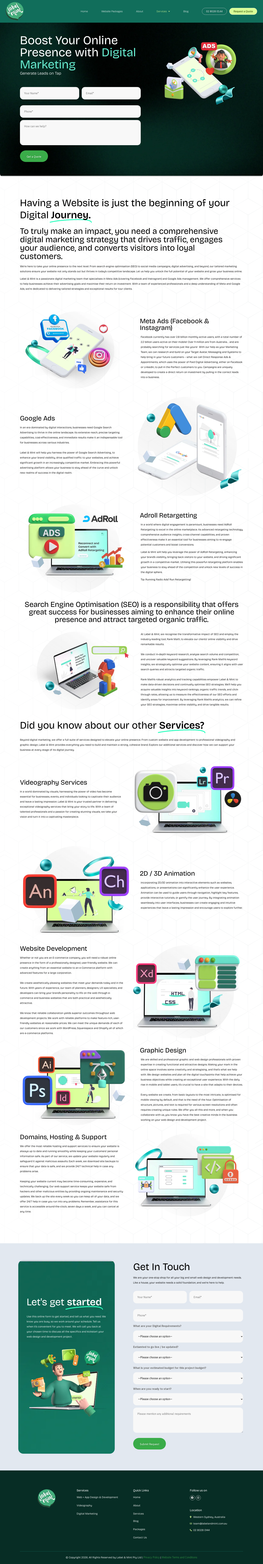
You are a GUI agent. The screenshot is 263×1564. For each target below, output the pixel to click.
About (139, 11)
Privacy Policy (151, 1557)
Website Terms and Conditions (179, 1557)
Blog (186, 11)
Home (84, 11)
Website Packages (112, 11)
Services (163, 11)
